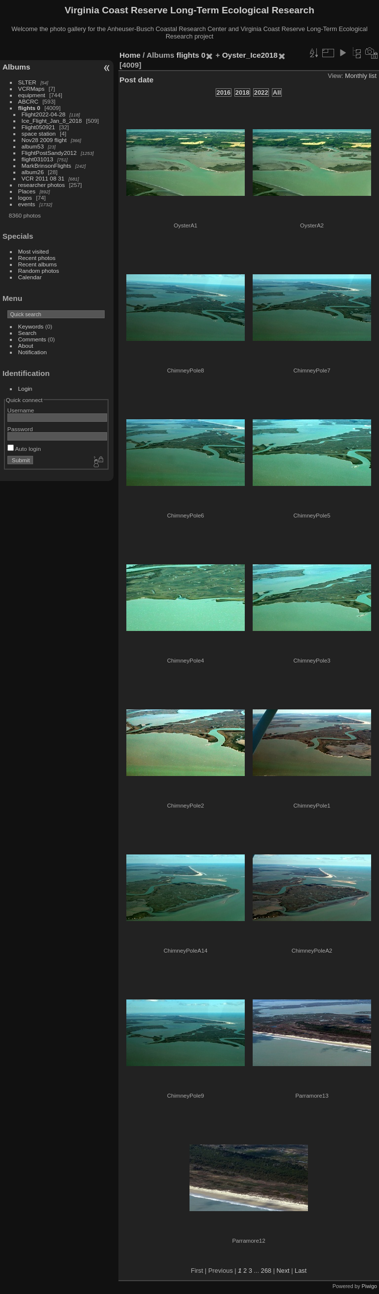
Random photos (38, 270)
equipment (31, 95)
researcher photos (41, 185)
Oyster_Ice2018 (250, 55)
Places (27, 191)
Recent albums (37, 264)
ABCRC (28, 101)
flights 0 (29, 108)
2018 (242, 92)
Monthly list (361, 75)
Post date (136, 79)
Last (300, 1270)
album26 (33, 172)
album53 (33, 146)
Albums (16, 67)
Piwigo (369, 1286)
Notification (32, 352)
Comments (32, 339)
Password (20, 429)
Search (27, 333)
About (26, 345)
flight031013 (37, 159)
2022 (261, 92)
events (27, 204)
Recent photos (37, 258)
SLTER (27, 82)
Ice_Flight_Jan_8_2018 (52, 120)
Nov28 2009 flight (44, 140)
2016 (223, 92)
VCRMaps (31, 88)
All (277, 92)
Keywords (31, 326)
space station (39, 133)
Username (20, 410)
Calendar (30, 277)
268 (266, 1270)
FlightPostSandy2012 (49, 152)
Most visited (33, 251)
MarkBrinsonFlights (47, 165)
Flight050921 (38, 127)
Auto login (24, 448)
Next (282, 1270)
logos (25, 197)
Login (25, 388)
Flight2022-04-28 (44, 114)
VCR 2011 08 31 (43, 178)
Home (130, 55)
